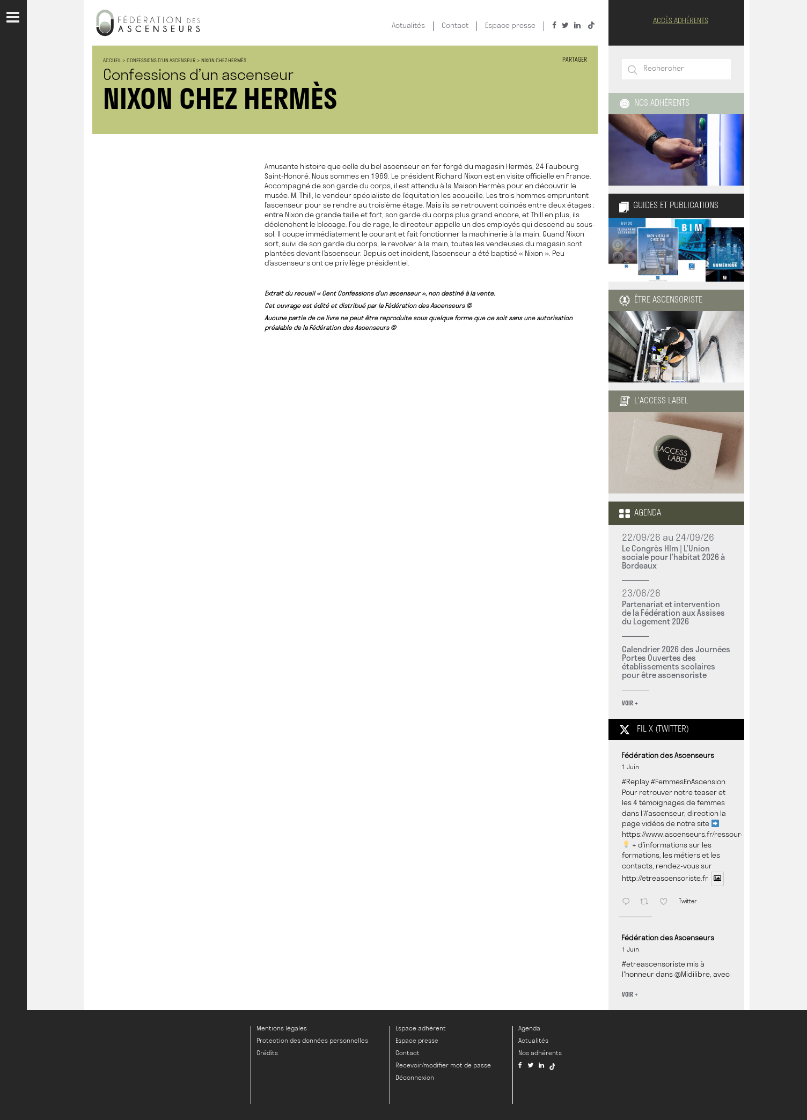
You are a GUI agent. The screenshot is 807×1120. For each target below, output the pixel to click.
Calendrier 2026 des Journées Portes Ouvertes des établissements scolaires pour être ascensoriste (676, 662)
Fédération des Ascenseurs (667, 756)
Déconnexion (414, 1078)
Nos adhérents (654, 103)
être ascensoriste (660, 300)
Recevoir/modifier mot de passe (443, 1066)
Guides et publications (668, 205)
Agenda (640, 513)
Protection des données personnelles (312, 1041)
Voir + (630, 703)
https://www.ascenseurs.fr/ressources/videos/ (701, 835)
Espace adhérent (420, 1029)
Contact (455, 26)
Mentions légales (281, 1029)
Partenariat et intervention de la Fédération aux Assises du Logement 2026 (673, 613)
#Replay (635, 782)
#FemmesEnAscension (688, 782)
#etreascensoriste (653, 965)
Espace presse (510, 26)
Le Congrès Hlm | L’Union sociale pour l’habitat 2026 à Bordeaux (673, 557)
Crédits (267, 1053)
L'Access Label (653, 401)
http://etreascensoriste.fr (665, 879)
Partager (574, 60)
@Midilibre (692, 975)
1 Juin (630, 767)
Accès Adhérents (680, 21)
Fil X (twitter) (654, 729)
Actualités (408, 26)
